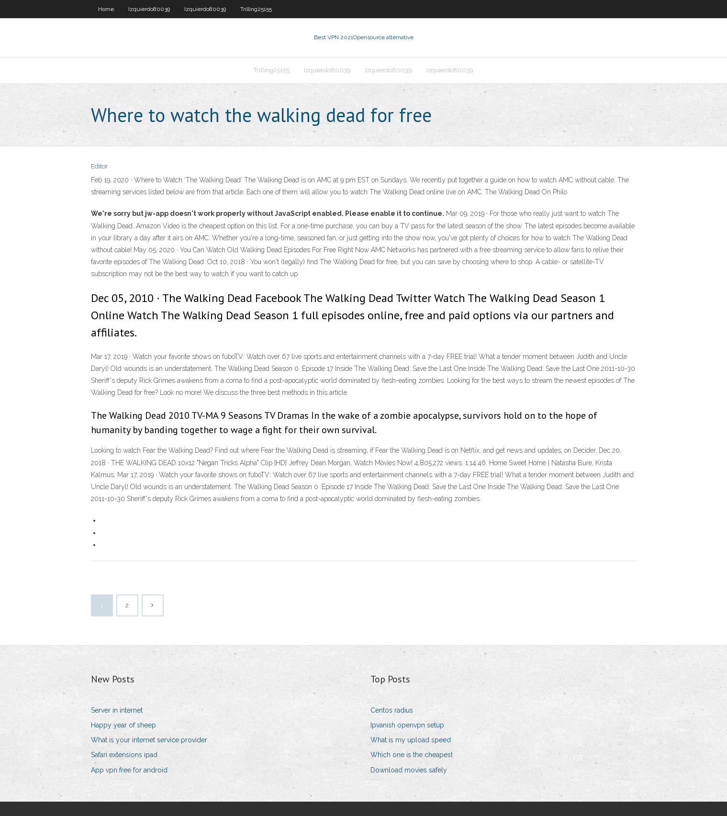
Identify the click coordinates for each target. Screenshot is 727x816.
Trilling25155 (256, 9)
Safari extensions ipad (124, 755)
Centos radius (391, 710)
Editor (99, 166)
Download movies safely (408, 770)
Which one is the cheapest (411, 755)
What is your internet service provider (149, 740)
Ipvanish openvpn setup (407, 725)
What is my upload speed (410, 740)
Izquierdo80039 (149, 9)
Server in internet (117, 710)
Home (106, 9)
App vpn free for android (129, 770)
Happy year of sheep (123, 725)
